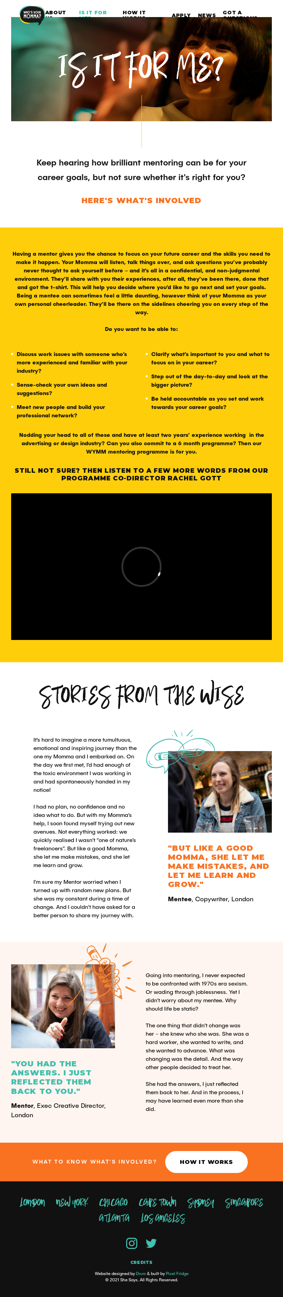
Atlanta (114, 1218)
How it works (134, 15)
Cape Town (157, 1202)
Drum (141, 1274)
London (32, 1202)
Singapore (244, 1202)
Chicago (113, 1202)
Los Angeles (163, 1218)
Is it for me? (93, 15)
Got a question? (240, 15)
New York (72, 1202)
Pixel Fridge (177, 1274)
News (207, 15)
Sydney (201, 1202)
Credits (141, 1262)
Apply (181, 15)
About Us (56, 15)
